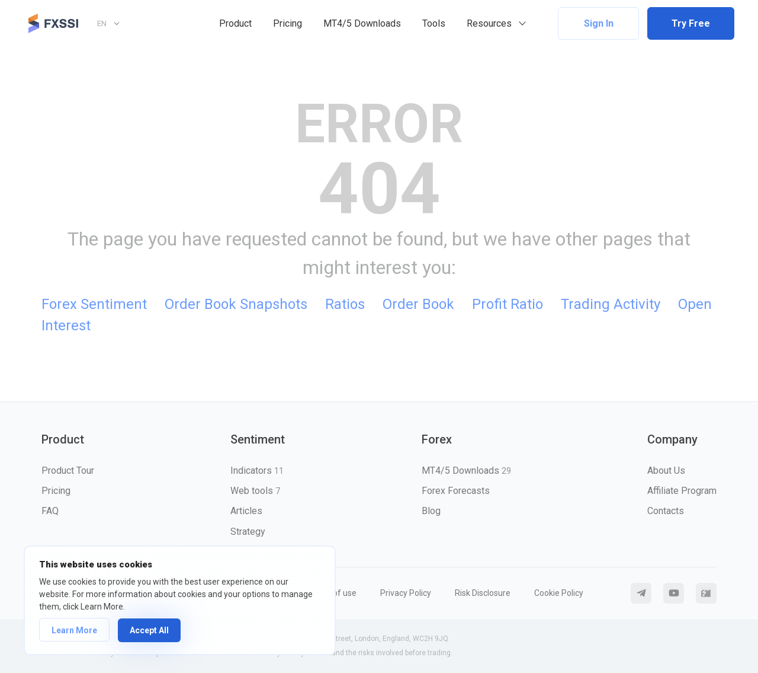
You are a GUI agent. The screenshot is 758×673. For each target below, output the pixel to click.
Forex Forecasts (456, 490)
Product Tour (67, 470)
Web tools (255, 490)
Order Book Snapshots (236, 304)
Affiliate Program (682, 490)
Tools (433, 23)
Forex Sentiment (94, 304)
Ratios (345, 304)
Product (235, 23)
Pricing (287, 23)
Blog (431, 510)
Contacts (665, 510)
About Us (666, 470)
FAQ (50, 510)
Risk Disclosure (482, 593)
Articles (246, 510)
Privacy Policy (405, 593)
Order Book (418, 304)
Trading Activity (610, 304)
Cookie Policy (558, 593)
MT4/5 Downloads (362, 23)
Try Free (691, 23)
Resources (489, 23)
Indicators (257, 470)
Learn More (74, 630)
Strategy (247, 531)
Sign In (599, 23)
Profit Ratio (507, 304)
